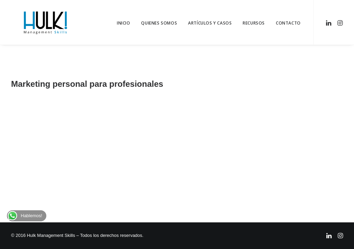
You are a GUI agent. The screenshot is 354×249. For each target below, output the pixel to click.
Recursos (254, 23)
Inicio (123, 23)
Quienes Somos (159, 23)
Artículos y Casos (210, 23)
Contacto (288, 23)
